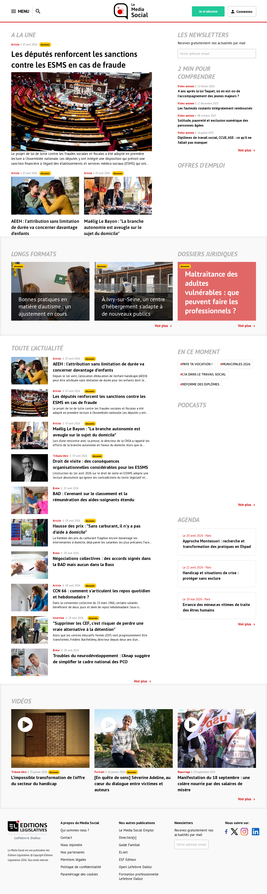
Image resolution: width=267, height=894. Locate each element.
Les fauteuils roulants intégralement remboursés (215, 108)
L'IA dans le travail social (203, 374)
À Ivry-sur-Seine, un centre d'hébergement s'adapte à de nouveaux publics (133, 306)
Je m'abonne (208, 11)
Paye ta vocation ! (196, 364)
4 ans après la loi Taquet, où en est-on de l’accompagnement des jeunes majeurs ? (209, 93)
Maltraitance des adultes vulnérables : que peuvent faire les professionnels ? (212, 292)
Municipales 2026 (235, 364)
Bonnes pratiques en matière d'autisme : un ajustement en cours (45, 306)
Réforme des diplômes (199, 384)
